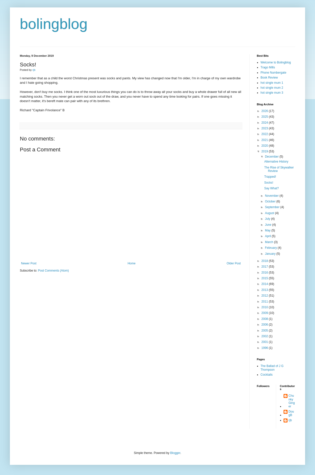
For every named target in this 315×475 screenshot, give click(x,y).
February (271, 248)
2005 (265, 330)
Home (131, 263)
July (268, 219)
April (268, 236)
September (272, 207)
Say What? (271, 188)
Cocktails (267, 374)
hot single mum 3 (272, 92)
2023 (265, 128)
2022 (265, 134)
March (269, 242)
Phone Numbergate (273, 72)
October (270, 201)
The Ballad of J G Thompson (272, 367)
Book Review (269, 77)
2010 (265, 307)
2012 (265, 295)
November (272, 195)
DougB (291, 413)
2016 (265, 272)
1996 (265, 348)
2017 (265, 266)
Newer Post (28, 263)
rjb (290, 420)
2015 (265, 278)
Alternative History (276, 161)
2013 (265, 290)
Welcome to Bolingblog (276, 62)
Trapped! (270, 176)
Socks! (268, 182)
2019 (265, 151)
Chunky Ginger (292, 401)
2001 (265, 342)
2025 (265, 116)
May (268, 230)
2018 (265, 261)
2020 (265, 145)
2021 (265, 140)
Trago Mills (268, 67)
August (270, 213)
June (268, 224)
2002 (265, 336)
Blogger (175, 453)
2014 (265, 284)
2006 (265, 324)
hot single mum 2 (272, 87)
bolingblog (54, 24)
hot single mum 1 (272, 82)
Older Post (234, 263)
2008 (265, 319)
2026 (265, 111)
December (272, 156)
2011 (265, 301)
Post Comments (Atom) (53, 270)
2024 (265, 122)
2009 (265, 313)
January (270, 253)
